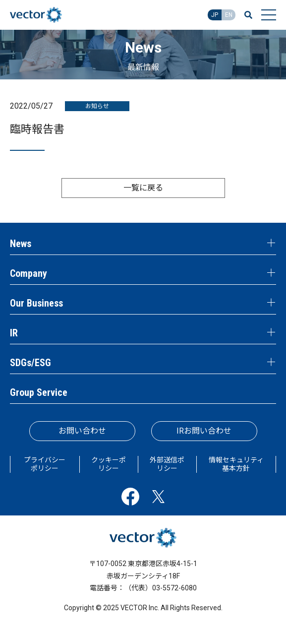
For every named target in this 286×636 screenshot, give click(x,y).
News (20, 244)
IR (14, 333)
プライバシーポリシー (44, 464)
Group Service (38, 392)
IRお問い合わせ (203, 431)
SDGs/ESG (30, 363)
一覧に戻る (143, 187)
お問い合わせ (82, 431)
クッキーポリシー (108, 464)
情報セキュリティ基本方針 (236, 464)
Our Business (36, 303)
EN (228, 14)
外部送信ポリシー (167, 464)
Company (28, 273)
